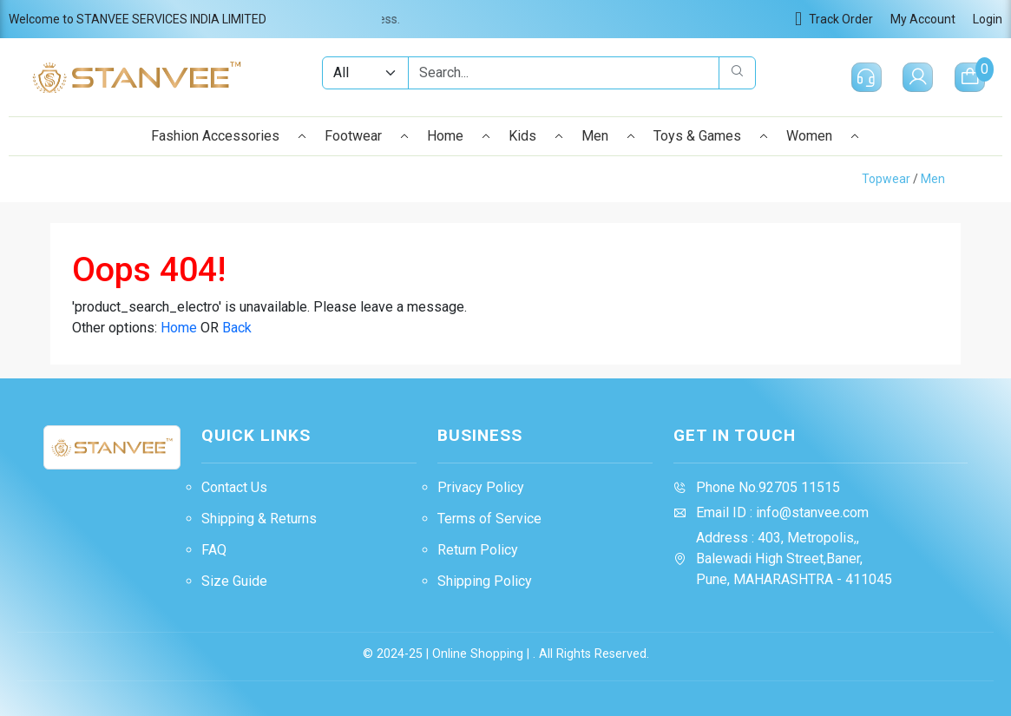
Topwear (886, 179)
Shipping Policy (484, 581)
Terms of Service (489, 518)
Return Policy (477, 550)
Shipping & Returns (259, 518)
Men (608, 136)
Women (823, 136)
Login (987, 19)
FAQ (213, 550)
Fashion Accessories (229, 136)
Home (459, 136)
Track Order (834, 19)
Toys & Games (711, 136)
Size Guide (234, 581)
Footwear (367, 136)
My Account (922, 19)
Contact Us (234, 487)
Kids (536, 136)
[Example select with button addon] (364, 72)
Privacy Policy (480, 487)
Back (237, 327)
